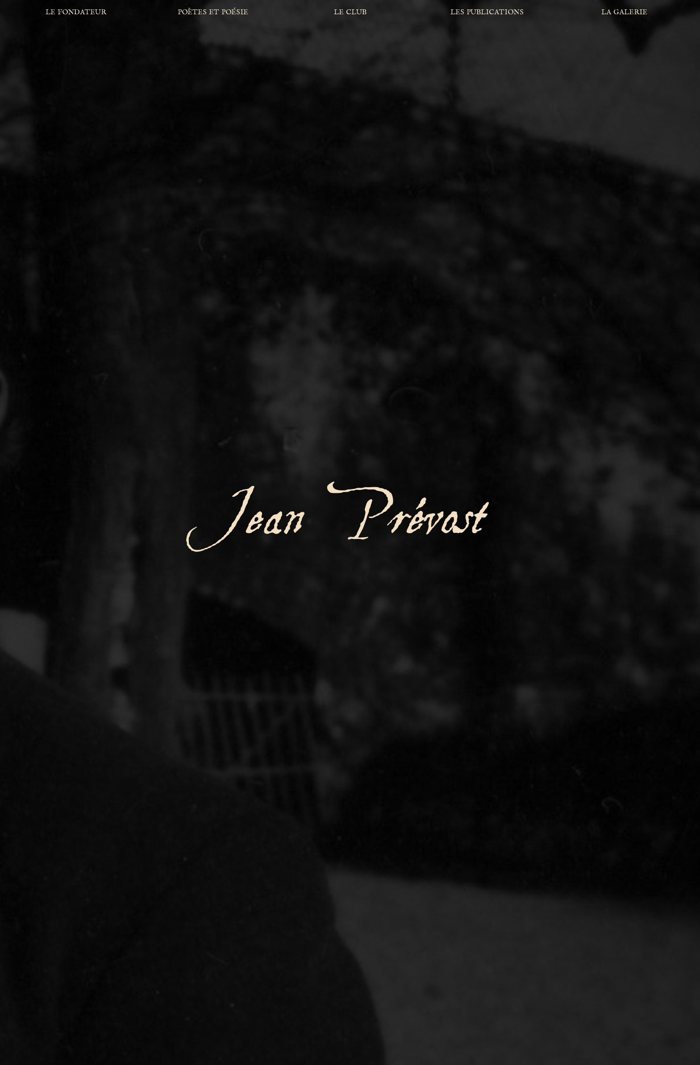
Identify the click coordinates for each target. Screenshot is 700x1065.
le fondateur (76, 11)
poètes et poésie (213, 11)
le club (350, 11)
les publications (487, 11)
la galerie (624, 11)
